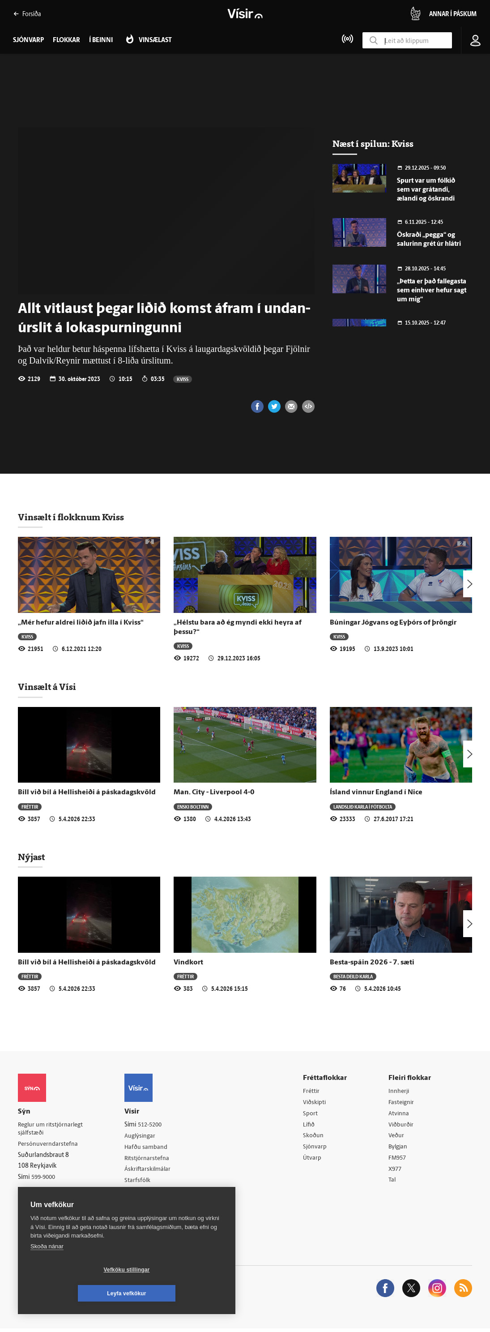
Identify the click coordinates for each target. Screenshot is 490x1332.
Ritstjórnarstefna (150, 1159)
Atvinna (399, 1114)
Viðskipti (317, 1103)
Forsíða (27, 13)
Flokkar (66, 40)
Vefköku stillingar (74, 1293)
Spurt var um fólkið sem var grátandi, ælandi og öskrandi (426, 190)
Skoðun (315, 1137)
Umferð (138, 1194)
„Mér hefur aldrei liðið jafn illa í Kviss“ (81, 622)
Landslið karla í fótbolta (362, 806)
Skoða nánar (47, 1270)
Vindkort (188, 962)
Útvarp (314, 1160)
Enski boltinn (193, 806)
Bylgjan (399, 1148)
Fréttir (29, 806)
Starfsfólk (140, 1182)
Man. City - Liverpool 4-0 (214, 792)
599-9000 (44, 1178)
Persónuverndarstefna (49, 1145)
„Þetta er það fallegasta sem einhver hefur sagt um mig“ (431, 290)
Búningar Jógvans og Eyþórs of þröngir (393, 622)
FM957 (399, 1160)
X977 (396, 1172)
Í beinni (101, 40)
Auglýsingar (143, 1136)
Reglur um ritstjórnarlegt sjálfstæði (52, 1129)
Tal (393, 1183)
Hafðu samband (149, 1148)
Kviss (182, 379)
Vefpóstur (140, 1205)
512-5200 (154, 1125)
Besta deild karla (353, 976)
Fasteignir (402, 1103)
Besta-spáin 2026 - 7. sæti (372, 962)
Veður (397, 1137)
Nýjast (31, 857)
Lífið (311, 1125)
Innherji (400, 1091)
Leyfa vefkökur (180, 1293)
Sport (312, 1114)
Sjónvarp (317, 1148)
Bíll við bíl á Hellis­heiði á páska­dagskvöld (87, 792)
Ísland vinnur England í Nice (376, 792)
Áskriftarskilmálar (151, 1171)
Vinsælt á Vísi (47, 687)
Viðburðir (402, 1125)
